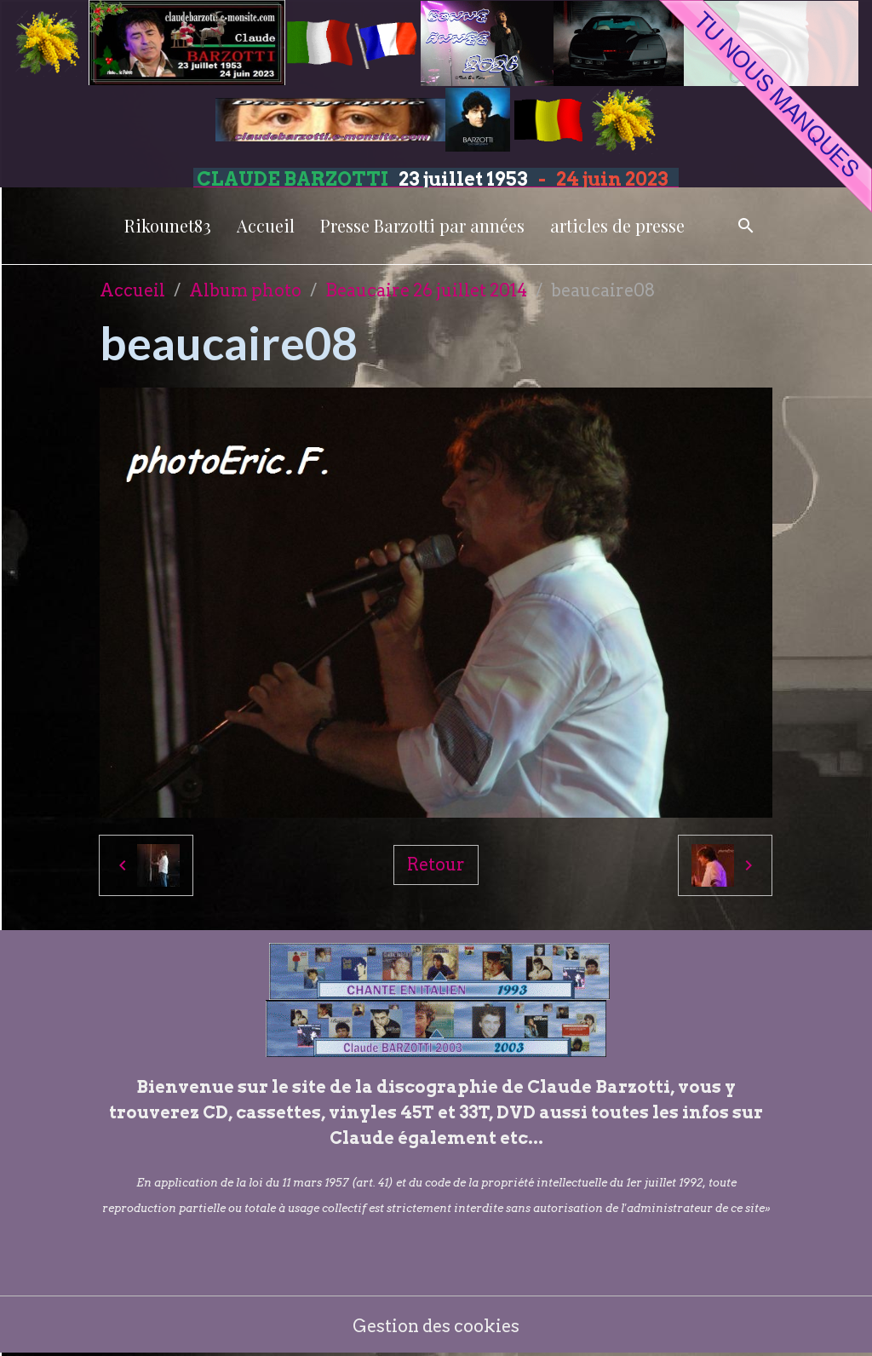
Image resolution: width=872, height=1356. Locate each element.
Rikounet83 (167, 225)
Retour (436, 864)
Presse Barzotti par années (422, 225)
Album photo (245, 290)
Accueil (266, 225)
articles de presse (617, 225)
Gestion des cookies (436, 1326)
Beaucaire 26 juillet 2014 (426, 290)
